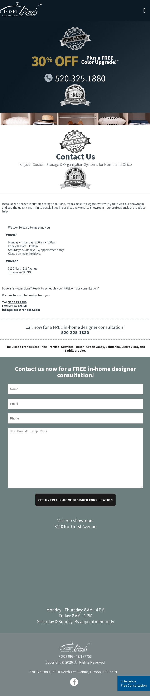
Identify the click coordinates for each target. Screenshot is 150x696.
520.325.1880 (75, 78)
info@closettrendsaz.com (21, 310)
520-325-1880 (75, 332)
